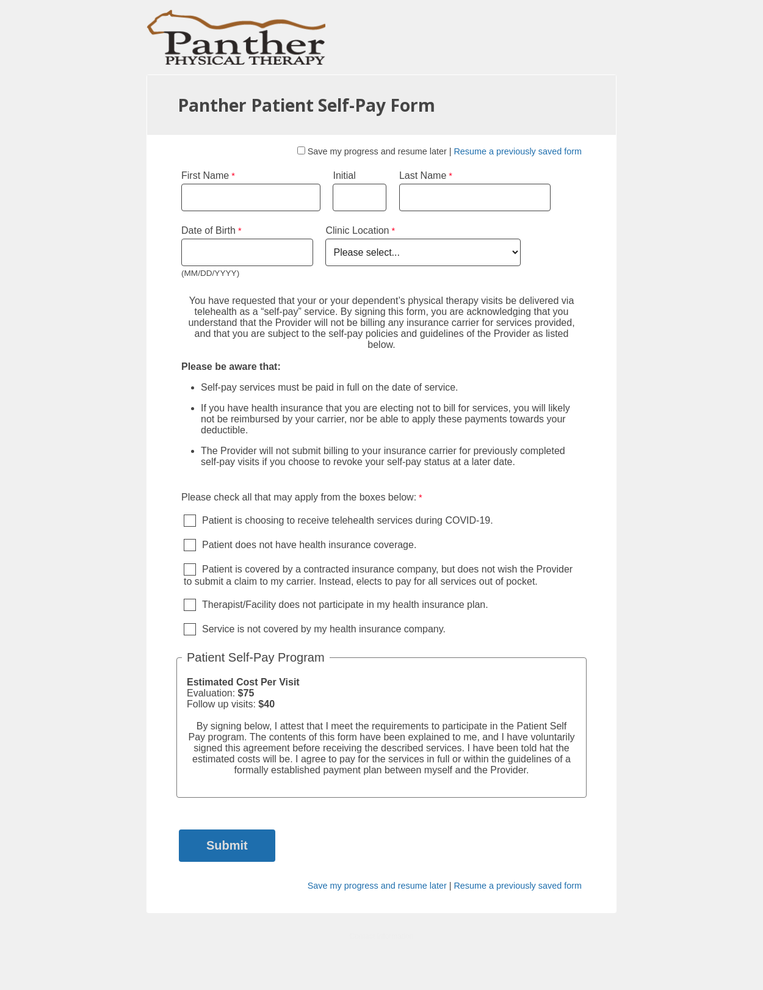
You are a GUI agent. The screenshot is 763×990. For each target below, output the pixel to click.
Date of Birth (208, 230)
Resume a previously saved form (518, 151)
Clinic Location (357, 230)
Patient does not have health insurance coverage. (309, 545)
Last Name (422, 175)
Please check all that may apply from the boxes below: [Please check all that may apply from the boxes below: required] (298, 497)
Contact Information (382, 936)
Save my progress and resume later (377, 151)
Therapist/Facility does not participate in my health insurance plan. (345, 604)
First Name (205, 175)
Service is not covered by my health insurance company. (324, 629)
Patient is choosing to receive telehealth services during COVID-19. (347, 520)
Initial (344, 175)
